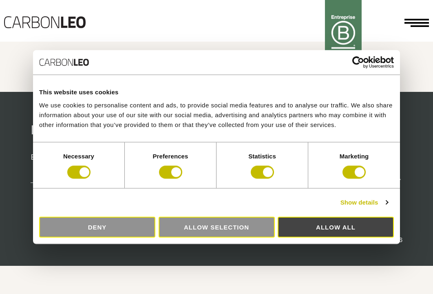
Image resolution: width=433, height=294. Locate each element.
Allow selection (216, 226)
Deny (97, 226)
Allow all (336, 226)
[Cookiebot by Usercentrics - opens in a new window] (358, 62)
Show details (359, 202)
